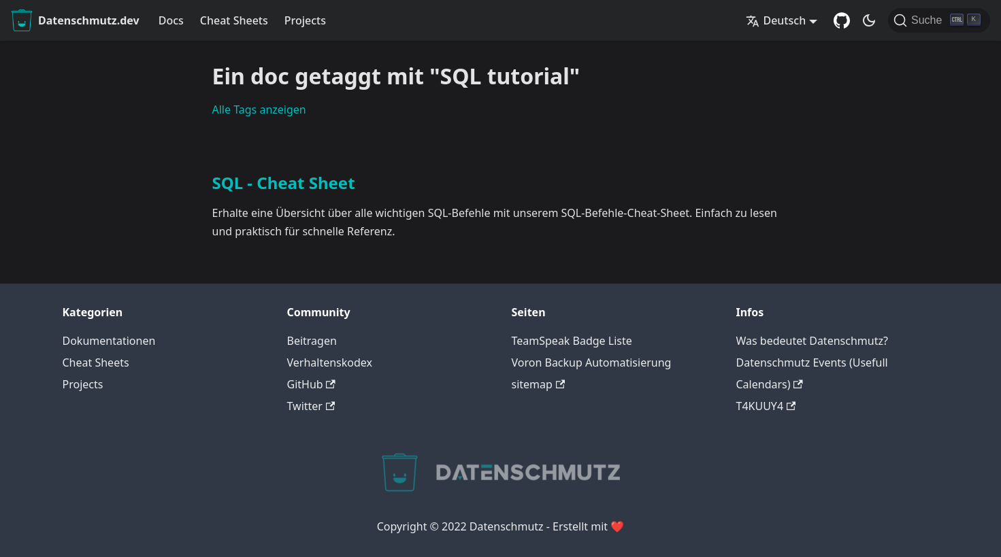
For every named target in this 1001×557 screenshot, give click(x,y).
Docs (171, 20)
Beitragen (312, 340)
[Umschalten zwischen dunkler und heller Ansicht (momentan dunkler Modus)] (869, 20)
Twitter (311, 406)
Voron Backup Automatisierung (592, 362)
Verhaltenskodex (330, 362)
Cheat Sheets (234, 20)
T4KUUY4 (766, 406)
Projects (305, 20)
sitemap (538, 384)
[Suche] (939, 20)
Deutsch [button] (776, 20)
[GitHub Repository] (841, 20)
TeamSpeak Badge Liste (572, 340)
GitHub (311, 384)
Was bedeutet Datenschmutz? (812, 340)
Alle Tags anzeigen (259, 109)
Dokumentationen (109, 340)
